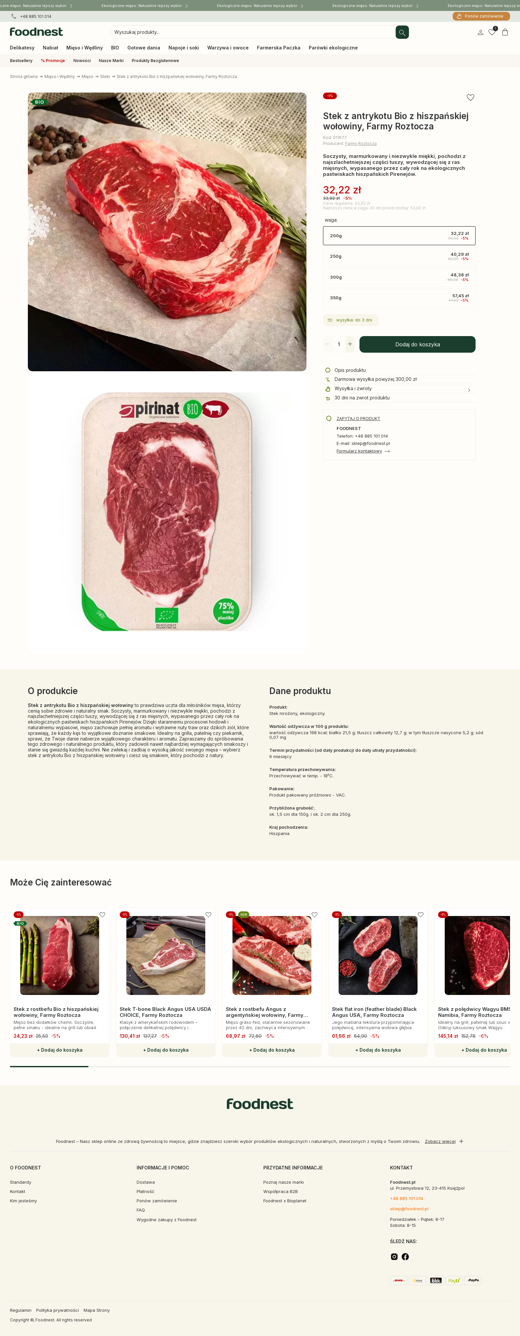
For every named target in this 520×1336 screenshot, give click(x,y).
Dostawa (146, 1182)
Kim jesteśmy (23, 1200)
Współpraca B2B (280, 1191)
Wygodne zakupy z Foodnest (167, 1219)
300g (399, 277)
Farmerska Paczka (278, 47)
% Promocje (53, 60)
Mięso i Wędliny (84, 47)
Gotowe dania (143, 47)
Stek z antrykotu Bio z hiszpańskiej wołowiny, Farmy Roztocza (177, 76)
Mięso (88, 76)
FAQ (141, 1210)
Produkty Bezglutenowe (155, 60)
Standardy (20, 1182)
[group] (59, 982)
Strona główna (24, 76)
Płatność (145, 1191)
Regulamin (21, 1310)
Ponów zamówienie (484, 16)
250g (399, 256)
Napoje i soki (183, 47)
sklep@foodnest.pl (409, 1208)
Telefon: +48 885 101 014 (362, 436)
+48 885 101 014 (35, 16)
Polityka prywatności (57, 1310)
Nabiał (50, 47)
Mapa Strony (97, 1310)
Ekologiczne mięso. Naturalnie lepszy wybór (146, 5)
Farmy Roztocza (361, 143)
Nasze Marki (111, 60)
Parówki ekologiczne (333, 47)
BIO (115, 47)
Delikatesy (22, 47)
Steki (105, 76)
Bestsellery (21, 60)
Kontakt (17, 1191)
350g (399, 298)
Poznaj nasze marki (283, 1182)
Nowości (82, 60)
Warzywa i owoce (228, 47)
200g (399, 236)
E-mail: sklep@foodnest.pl (363, 443)
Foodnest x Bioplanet (284, 1200)
